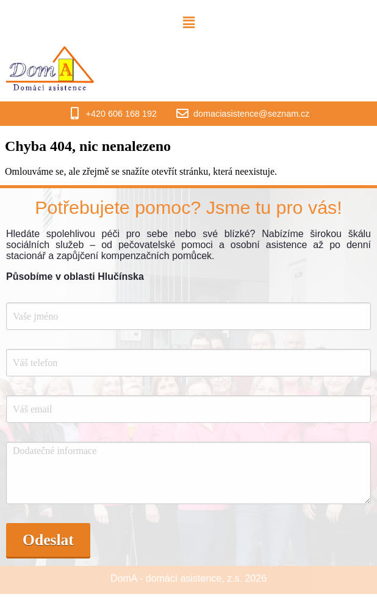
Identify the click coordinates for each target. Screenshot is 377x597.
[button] (188, 22)
